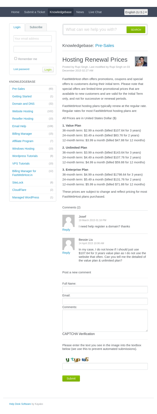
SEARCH (136, 29)
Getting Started (32, 97)
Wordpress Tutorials (32, 156)
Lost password (21, 69)
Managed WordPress (32, 198)
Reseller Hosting (32, 119)
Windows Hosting (32, 149)
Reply (66, 229)
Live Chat (95, 12)
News (80, 12)
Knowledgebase (61, 12)
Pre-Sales (32, 89)
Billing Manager (32, 134)
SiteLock (32, 183)
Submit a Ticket (34, 12)
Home (15, 12)
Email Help (32, 126)
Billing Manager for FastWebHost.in (32, 173)
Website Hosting (32, 111)
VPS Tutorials (32, 164)
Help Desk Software (20, 404)
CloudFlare (32, 190)
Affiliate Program (32, 141)
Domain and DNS (32, 104)
